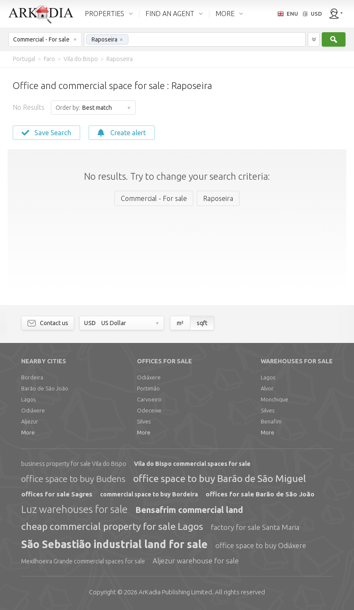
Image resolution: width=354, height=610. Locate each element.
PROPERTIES (104, 13)
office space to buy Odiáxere (260, 545)
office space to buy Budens (73, 479)
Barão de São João (44, 388)
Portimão (148, 388)
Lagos (28, 399)
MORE (224, 13)
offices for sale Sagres (56, 494)
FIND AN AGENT (169, 13)
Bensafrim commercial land (189, 510)
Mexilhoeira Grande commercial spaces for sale (83, 561)
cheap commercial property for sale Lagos (112, 526)
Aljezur (29, 421)
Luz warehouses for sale (74, 509)
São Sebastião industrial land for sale (114, 544)
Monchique (274, 399)
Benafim (271, 421)
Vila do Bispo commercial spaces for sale (192, 463)
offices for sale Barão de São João (260, 494)
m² (180, 323)
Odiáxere (33, 410)
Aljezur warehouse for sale (196, 561)
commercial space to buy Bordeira (149, 494)
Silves (144, 421)
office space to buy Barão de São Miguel (219, 478)
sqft (202, 323)
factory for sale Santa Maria (255, 527)
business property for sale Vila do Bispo (73, 463)
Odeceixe (149, 410)
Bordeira (32, 377)
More (28, 432)
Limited (175, 592)
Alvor (267, 388)
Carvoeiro (149, 399)
